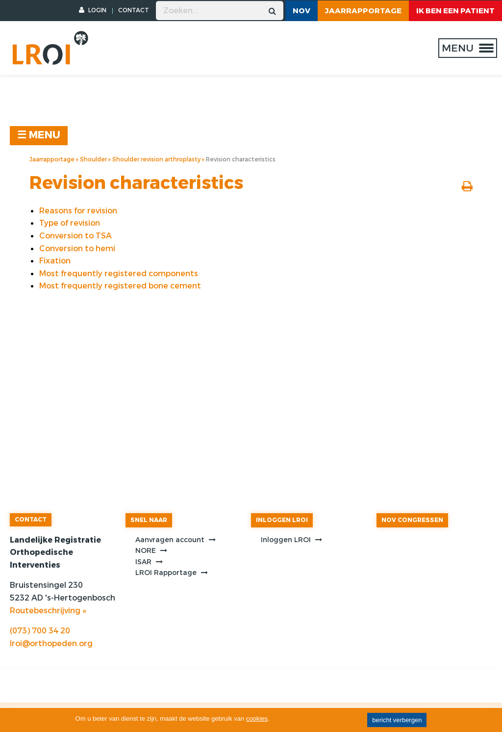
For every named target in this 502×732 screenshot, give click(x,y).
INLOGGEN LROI (282, 520)
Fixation (55, 261)
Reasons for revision (78, 211)
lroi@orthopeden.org (51, 643)
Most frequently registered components (118, 273)
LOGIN (92, 10)
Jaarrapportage (363, 11)
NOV (301, 11)
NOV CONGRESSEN (412, 520)
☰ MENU (38, 135)
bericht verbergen (397, 720)
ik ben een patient (455, 11)
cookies (257, 718)
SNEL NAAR (148, 520)
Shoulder (93, 159)
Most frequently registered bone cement (120, 286)
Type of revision (69, 223)
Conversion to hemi (77, 248)
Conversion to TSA (75, 236)
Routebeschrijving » (48, 610)
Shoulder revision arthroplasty (156, 159)
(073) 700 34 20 (40, 631)
